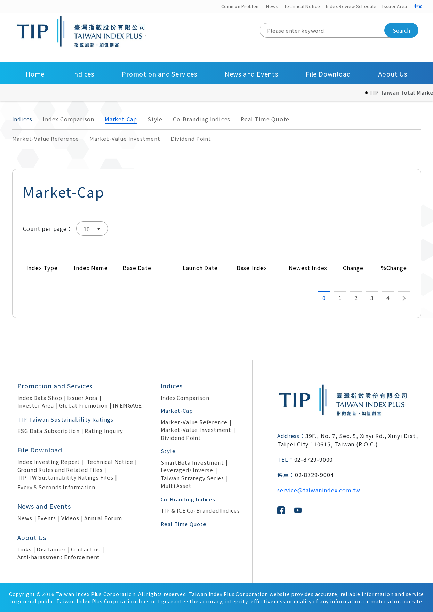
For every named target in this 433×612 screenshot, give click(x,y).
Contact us (85, 549)
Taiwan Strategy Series (192, 478)
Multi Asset (176, 485)
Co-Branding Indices (201, 119)
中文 (418, 6)
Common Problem (240, 6)
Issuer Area (394, 6)
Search (401, 30)
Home (35, 73)
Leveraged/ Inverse (187, 470)
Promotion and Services (159, 73)
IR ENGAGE (127, 405)
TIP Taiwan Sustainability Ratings (65, 419)
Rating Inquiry (104, 430)
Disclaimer (51, 549)
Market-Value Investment (124, 138)
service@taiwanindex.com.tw (318, 490)
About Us (392, 73)
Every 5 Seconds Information (56, 487)
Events (46, 518)
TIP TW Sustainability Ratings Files (65, 477)
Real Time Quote (265, 119)
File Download (328, 73)
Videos (70, 518)
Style (154, 119)
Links (24, 549)
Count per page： (48, 228)
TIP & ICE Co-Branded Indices (200, 510)
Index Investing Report (48, 461)
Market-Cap (121, 119)
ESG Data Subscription (48, 430)
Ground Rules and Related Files (60, 469)
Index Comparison (68, 119)
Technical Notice (302, 6)
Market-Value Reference (45, 138)
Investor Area (35, 405)
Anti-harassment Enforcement (58, 557)
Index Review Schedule (351, 6)
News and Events (251, 73)
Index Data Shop (39, 397)
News (272, 6)
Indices (83, 73)
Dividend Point (191, 138)
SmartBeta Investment (192, 462)
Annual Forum (103, 518)
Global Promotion (83, 405)
